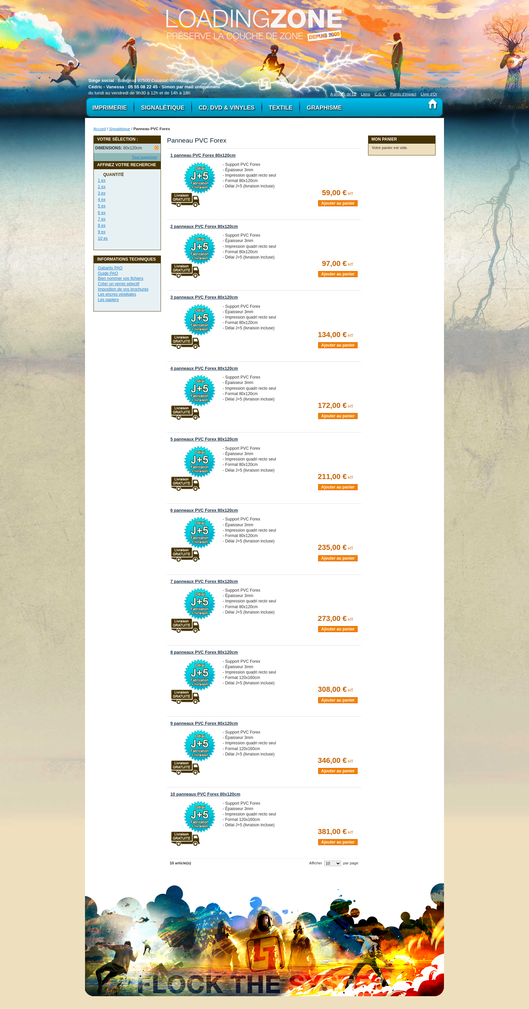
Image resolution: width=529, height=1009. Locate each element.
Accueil (99, 129)
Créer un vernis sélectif (118, 283)
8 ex (102, 225)
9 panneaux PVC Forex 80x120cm (204, 723)
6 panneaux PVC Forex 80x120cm (204, 510)
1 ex (102, 180)
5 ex (102, 206)
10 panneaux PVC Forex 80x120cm (205, 794)
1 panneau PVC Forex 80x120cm (202, 155)
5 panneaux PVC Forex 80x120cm (204, 439)
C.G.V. (380, 94)
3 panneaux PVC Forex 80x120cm (204, 297)
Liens (365, 94)
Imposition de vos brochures (123, 289)
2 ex (102, 186)
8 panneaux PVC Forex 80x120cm (204, 652)
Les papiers (108, 299)
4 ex (102, 199)
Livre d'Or (429, 94)
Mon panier (409, 6)
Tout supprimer (144, 157)
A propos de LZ (343, 94)
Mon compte (385, 6)
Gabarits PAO (110, 268)
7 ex (102, 219)
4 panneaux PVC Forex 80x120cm (204, 368)
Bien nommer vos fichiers (120, 278)
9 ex (102, 232)
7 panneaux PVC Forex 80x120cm (204, 581)
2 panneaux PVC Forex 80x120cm (204, 226)
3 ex (102, 193)
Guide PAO (108, 273)
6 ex (102, 212)
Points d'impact (403, 94)
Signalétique (119, 129)
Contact (430, 6)
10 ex (103, 238)
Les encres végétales (117, 294)
